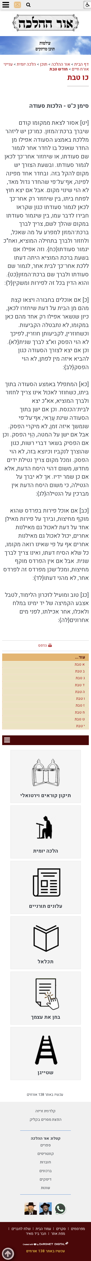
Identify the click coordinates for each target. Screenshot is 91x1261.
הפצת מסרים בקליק (45, 1119)
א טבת (80, 664)
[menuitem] (45, 776)
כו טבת (78, 77)
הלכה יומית (26, 64)
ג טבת (80, 678)
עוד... (80, 657)
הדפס (42, 645)
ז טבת (80, 705)
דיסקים (45, 1179)
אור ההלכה (60, 64)
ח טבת (80, 712)
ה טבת (80, 691)
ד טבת (80, 685)
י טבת (80, 726)
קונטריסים (45, 1154)
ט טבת (80, 719)
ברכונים (45, 1171)
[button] (28, 5)
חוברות (45, 1162)
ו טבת (80, 698)
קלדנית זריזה (45, 1111)
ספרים (45, 1145)
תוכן (43, 64)
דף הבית (81, 64)
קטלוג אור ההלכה (45, 1138)
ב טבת (80, 671)
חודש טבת (58, 69)
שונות (45, 1188)
